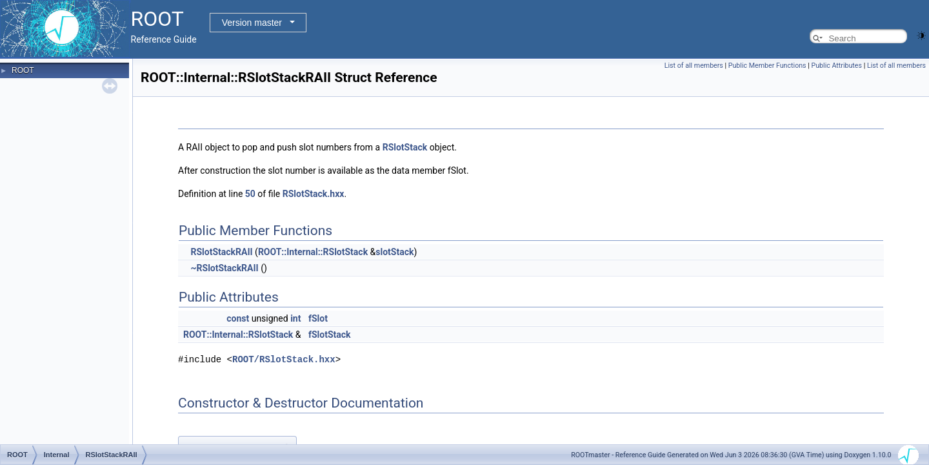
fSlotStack (329, 334)
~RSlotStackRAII (224, 268)
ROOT (23, 70)
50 (250, 194)
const (237, 318)
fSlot (318, 318)
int (295, 318)
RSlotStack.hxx (314, 194)
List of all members (693, 65)
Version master (252, 22)
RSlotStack (405, 147)
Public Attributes (836, 65)
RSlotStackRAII (221, 252)
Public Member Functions (767, 65)
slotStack (394, 252)
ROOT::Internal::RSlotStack (313, 252)
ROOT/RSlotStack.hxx (283, 359)
